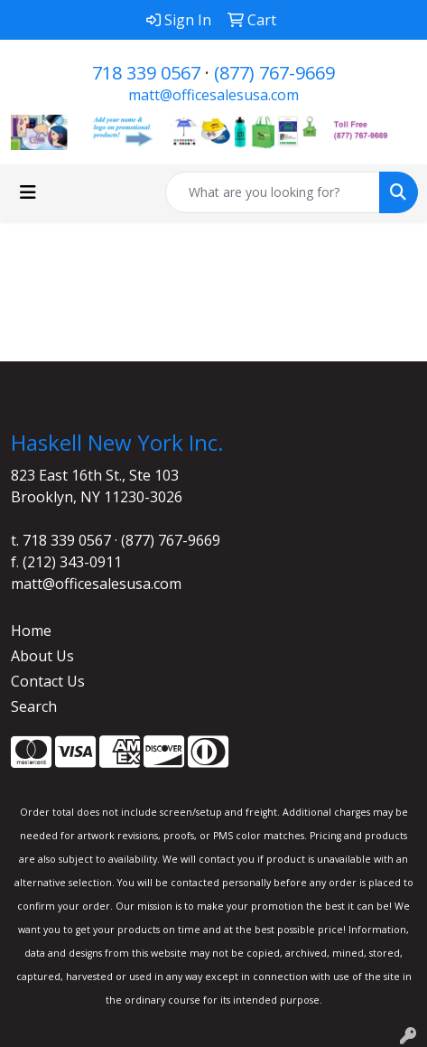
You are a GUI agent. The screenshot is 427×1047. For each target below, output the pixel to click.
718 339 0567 (146, 73)
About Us (42, 656)
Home (31, 630)
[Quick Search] (272, 192)
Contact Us (48, 681)
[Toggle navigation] (28, 192)
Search (34, 706)
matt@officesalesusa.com (213, 95)
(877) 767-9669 (274, 73)
